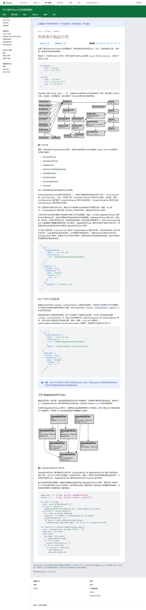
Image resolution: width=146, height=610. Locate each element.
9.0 (97, 43)
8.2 (115, 43)
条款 (35, 605)
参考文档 (60, 3)
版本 (4, 14)
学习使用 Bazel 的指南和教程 (17, 9)
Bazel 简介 (24, 3)
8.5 (104, 43)
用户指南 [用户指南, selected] (48, 3)
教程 (45, 14)
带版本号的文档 (91, 3)
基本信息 (14, 14)
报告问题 (44, 43)
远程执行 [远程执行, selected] (35, 14)
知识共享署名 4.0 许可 (69, 565)
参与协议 (78, 24)
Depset (97, 403)
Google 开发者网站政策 (49, 567)
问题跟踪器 (94, 588)
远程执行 (56, 31)
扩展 (70, 3)
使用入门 (36, 3)
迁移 (54, 14)
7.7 (119, 43)
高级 (24, 14)
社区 (79, 3)
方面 (100, 305)
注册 (87, 24)
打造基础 (41, 24)
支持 (91, 585)
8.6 (101, 43)
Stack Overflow (95, 596)
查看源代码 (60, 43)
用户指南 (48, 31)
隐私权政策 (43, 605)
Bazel (40, 31)
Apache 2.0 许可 (104, 565)
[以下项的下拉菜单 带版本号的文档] (100, 2)
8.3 (112, 43)
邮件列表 (67, 24)
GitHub (138, 3)
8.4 (108, 43)
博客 (35, 585)
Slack (92, 592)
